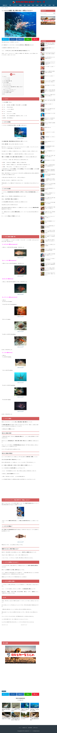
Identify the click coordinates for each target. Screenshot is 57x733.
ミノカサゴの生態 (6, 79)
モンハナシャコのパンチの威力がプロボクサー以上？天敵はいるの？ (50, 81)
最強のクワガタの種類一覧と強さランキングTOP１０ (50, 109)
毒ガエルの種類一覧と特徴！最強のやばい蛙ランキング (50, 198)
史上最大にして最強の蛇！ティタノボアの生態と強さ (50, 194)
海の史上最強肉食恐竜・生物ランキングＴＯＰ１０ (50, 147)
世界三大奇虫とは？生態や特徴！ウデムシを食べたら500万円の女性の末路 (50, 170)
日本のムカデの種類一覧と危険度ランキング (50, 123)
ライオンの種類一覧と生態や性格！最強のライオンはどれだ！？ (50, 240)
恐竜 (45, 5)
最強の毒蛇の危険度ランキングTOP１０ (49, 48)
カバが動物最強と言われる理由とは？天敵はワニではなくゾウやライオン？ (50, 180)
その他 (49, 5)
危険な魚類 (4, 691)
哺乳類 (20, 5)
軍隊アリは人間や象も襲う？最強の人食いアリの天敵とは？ (50, 208)
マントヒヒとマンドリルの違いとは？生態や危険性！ (50, 259)
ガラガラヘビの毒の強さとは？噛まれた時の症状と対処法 (50, 250)
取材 (53, 5)
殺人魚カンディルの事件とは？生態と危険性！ (50, 245)
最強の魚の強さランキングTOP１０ (50, 161)
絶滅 (41, 5)
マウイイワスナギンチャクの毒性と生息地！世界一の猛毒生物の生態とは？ (50, 264)
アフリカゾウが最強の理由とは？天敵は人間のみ (50, 226)
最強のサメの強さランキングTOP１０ (50, 114)
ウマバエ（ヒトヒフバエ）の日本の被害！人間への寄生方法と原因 (50, 100)
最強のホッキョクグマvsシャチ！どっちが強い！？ (50, 217)
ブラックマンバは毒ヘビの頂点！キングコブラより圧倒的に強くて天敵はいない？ (50, 269)
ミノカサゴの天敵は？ (7, 88)
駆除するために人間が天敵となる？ (9, 89)
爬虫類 (29, 5)
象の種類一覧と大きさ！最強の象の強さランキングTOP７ (50, 212)
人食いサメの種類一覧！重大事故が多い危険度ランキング (50, 254)
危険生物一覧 (5, 5)
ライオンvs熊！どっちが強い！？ (50, 66)
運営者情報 (30, 727)
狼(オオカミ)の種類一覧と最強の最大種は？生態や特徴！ (50, 72)
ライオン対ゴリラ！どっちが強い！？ (49, 133)
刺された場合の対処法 (7, 85)
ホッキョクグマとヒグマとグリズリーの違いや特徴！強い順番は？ (50, 53)
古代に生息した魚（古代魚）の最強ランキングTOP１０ (50, 156)
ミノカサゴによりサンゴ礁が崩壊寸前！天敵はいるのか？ (12, 86)
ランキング (15, 5)
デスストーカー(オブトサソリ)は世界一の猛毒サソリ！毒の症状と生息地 (50, 236)
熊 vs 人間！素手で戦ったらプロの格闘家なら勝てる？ (50, 58)
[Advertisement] (20, 65)
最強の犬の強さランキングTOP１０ (50, 86)
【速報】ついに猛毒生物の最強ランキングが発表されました (50, 165)
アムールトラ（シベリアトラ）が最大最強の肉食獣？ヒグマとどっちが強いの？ (50, 63)
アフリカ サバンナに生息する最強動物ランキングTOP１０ (50, 184)
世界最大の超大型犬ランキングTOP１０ (49, 142)
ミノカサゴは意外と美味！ (7, 92)
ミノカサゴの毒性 (5, 82)
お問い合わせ (35, 727)
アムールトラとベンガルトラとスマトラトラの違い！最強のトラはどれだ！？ (50, 273)
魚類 (24, 5)
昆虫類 (37, 5)
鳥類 (33, 5)
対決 (10, 5)
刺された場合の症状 (7, 83)
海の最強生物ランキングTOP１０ (50, 136)
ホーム (20, 727)
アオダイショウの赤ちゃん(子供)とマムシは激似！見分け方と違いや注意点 (50, 231)
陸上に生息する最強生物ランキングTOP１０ (50, 189)
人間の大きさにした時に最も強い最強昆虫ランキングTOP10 (50, 119)
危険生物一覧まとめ (48, 127)
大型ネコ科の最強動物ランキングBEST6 (50, 222)
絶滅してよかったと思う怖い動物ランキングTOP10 (50, 203)
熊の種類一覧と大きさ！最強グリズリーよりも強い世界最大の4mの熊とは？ (50, 44)
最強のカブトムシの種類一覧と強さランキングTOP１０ (50, 95)
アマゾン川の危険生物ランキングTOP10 (50, 151)
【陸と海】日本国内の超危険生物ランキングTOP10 (50, 175)
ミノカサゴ (4, 76)
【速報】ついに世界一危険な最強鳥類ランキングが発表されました (50, 91)
